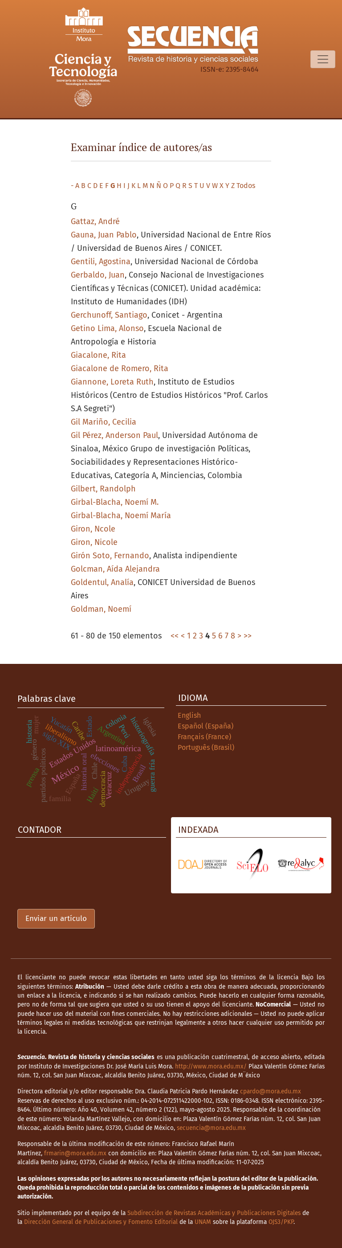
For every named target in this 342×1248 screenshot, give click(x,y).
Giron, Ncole (93, 529)
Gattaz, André (95, 221)
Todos (245, 185)
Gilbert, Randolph (103, 489)
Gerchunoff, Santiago (109, 315)
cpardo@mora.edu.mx (270, 1091)
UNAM (203, 1222)
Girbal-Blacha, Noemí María (121, 515)
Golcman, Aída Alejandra (115, 569)
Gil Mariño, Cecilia (103, 422)
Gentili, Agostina (100, 261)
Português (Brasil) (206, 747)
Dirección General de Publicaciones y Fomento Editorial (101, 1222)
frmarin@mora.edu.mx (75, 1153)
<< (175, 636)
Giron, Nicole (94, 542)
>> (248, 636)
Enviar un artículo (56, 918)
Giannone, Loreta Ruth (112, 382)
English (189, 715)
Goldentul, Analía (102, 582)
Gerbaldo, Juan (98, 275)
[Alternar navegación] (322, 59)
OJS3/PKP (281, 1222)
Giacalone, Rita (98, 355)
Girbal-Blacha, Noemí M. (115, 502)
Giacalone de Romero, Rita (119, 368)
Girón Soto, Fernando (110, 556)
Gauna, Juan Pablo (104, 235)
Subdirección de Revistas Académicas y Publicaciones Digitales (214, 1213)
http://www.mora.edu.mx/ (211, 1066)
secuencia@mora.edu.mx (211, 1128)
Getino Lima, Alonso (107, 328)
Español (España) (205, 726)
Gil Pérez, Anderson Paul (114, 435)
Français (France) (204, 736)
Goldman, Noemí (101, 609)
